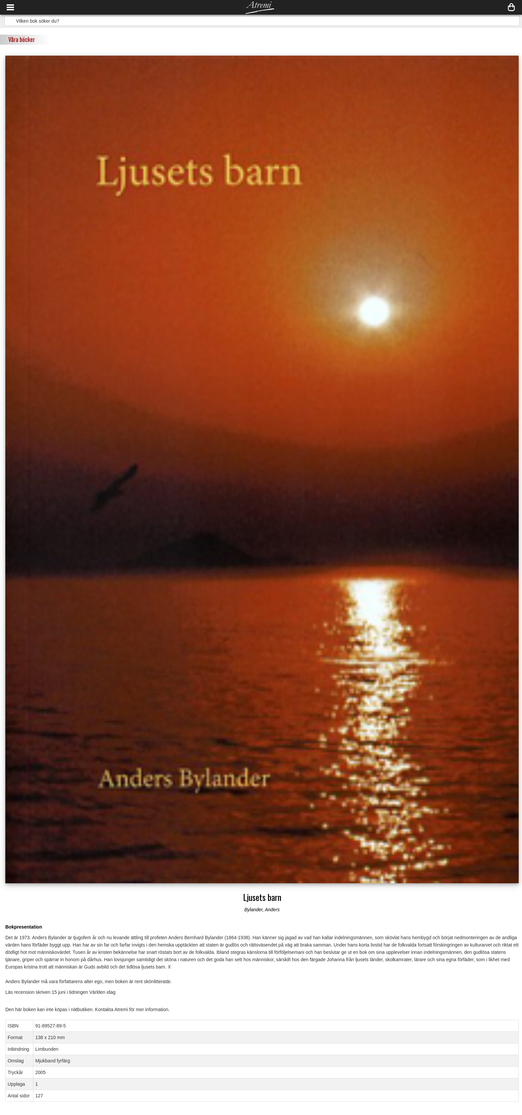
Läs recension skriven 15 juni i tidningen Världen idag (60, 992)
